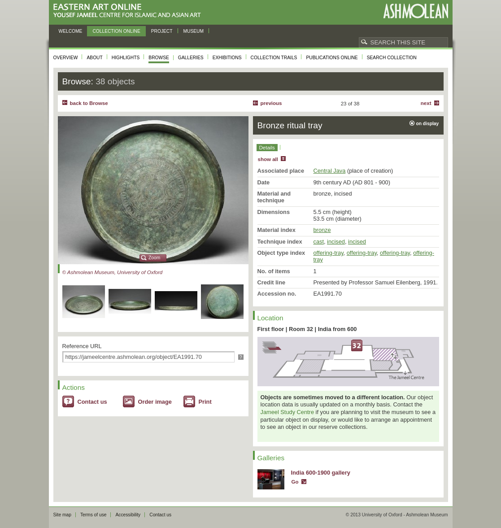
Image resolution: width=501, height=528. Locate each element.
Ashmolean (415, 11)
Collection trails (274, 57)
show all (268, 159)
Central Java (330, 170)
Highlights (126, 57)
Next (426, 103)
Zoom (154, 257)
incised (336, 241)
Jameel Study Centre (287, 412)
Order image (155, 401)
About (94, 57)
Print (205, 401)
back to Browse (89, 103)
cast (319, 241)
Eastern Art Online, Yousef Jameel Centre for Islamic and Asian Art (129, 11)
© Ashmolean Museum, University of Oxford (112, 272)
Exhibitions (227, 57)
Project (162, 31)
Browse (158, 57)
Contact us (92, 401)
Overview (65, 57)
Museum (193, 31)
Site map (62, 514)
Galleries (191, 57)
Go (295, 481)
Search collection (392, 57)
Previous (271, 103)
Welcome (71, 31)
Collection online (116, 31)
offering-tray (329, 252)
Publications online (331, 57)
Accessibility (127, 514)
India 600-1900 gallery (320, 472)
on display (427, 123)
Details (267, 147)
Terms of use (93, 514)
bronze (322, 230)
